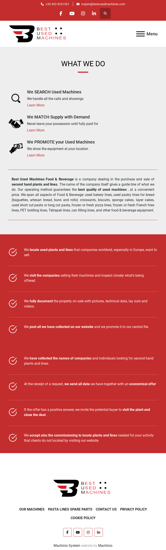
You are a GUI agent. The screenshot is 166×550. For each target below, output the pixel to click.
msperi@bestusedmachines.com (103, 4)
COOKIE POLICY (83, 518)
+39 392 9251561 (57, 4)
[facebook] (61, 13)
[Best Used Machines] (83, 488)
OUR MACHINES (32, 509)
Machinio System (67, 546)
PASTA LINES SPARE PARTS (70, 509)
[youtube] (72, 13)
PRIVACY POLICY (133, 509)
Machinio (105, 546)
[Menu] (140, 33)
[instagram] (83, 13)
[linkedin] (94, 13)
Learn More (35, 105)
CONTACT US (106, 509)
